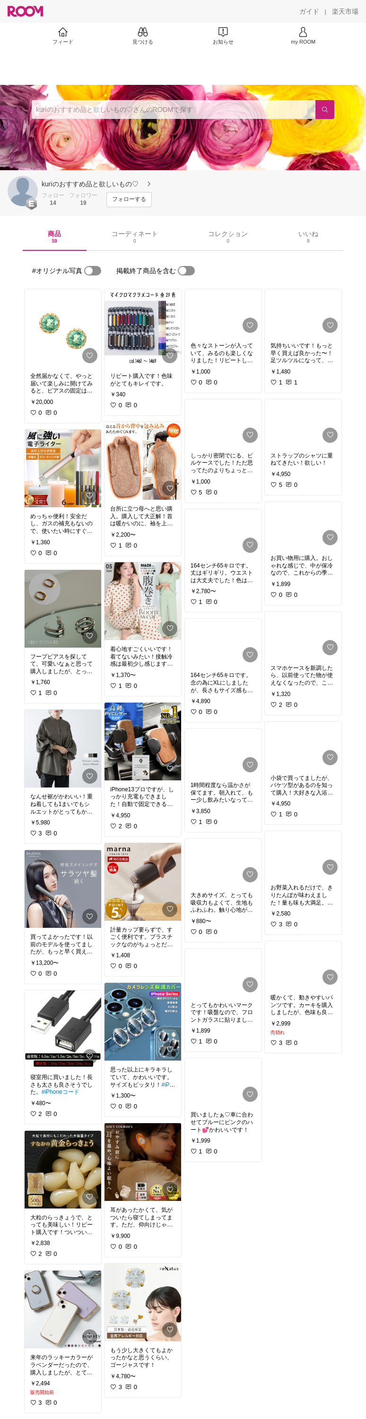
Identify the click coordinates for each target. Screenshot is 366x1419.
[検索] (324, 109)
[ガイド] (309, 11)
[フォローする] (129, 199)
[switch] (92, 270)
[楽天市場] (345, 11)
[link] (63, 328)
